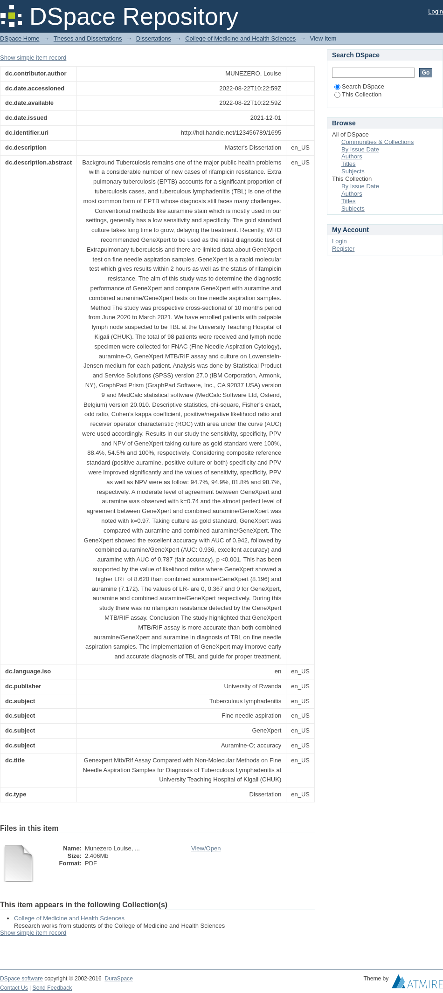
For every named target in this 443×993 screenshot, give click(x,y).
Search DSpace (359, 86)
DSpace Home (20, 38)
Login (435, 11)
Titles (348, 163)
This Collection (357, 94)
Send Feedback (52, 988)
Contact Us (14, 988)
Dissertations (153, 38)
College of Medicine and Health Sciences (240, 38)
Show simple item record (33, 57)
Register (343, 248)
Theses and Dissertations (88, 38)
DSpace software (21, 978)
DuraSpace (118, 978)
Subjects (353, 171)
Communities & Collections (377, 141)
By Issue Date (360, 149)
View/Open (206, 848)
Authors (351, 156)
